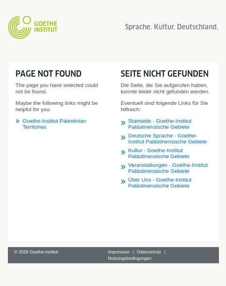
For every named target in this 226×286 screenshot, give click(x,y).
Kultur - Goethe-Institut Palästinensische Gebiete (81, 208)
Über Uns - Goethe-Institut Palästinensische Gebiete (86, 225)
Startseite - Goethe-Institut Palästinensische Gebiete (86, 190)
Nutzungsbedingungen (130, 276)
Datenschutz (149, 270)
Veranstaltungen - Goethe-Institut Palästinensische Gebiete (94, 217)
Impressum (118, 270)
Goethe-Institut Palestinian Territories (67, 108)
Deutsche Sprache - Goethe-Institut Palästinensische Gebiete (97, 199)
